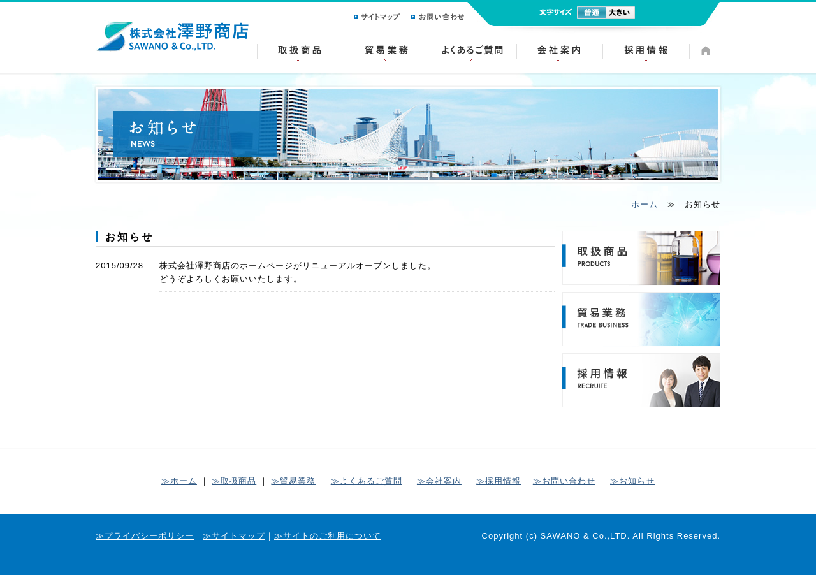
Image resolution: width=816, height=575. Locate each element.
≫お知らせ (632, 481)
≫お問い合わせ (564, 481)
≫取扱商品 (234, 481)
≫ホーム (179, 481)
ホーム (644, 204)
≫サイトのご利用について (327, 536)
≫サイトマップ (234, 536)
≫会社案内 (439, 481)
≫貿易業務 (293, 481)
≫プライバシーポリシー (145, 536)
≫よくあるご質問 (366, 481)
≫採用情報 (498, 481)
